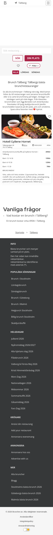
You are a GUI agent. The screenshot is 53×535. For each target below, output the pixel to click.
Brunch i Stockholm (21, 278)
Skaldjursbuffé (18, 323)
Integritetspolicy (26, 521)
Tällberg (34, 232)
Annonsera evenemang (22, 436)
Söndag (36, 72)
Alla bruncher (18, 474)
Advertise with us (19, 458)
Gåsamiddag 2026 (20, 402)
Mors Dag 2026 (18, 376)
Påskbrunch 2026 (19, 357)
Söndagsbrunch (19, 291)
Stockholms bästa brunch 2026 (26, 486)
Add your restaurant (21, 430)
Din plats (33, 58)
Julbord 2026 (17, 338)
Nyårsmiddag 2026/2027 (23, 345)
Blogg (14, 480)
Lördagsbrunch (18, 285)
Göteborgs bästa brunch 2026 (26, 493)
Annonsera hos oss (20, 452)
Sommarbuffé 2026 (20, 395)
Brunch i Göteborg (20, 297)
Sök (17, 58)
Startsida (19, 232)
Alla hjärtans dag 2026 (22, 351)
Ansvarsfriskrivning (26, 526)
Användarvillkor (26, 517)
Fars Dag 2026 (18, 408)
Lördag (25, 72)
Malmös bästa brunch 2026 (24, 499)
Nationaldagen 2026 (21, 383)
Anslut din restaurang (22, 424)
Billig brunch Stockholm (23, 316)
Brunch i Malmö (19, 304)
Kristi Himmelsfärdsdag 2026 (25, 370)
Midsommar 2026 (20, 389)
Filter (34, 66)
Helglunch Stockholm (21, 310)
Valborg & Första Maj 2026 (24, 364)
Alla (15, 72)
